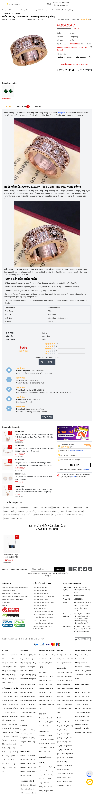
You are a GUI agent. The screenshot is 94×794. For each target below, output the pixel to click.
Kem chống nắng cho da (13, 518)
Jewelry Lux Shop (67, 444)
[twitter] (85, 569)
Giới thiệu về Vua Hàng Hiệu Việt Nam (15, 587)
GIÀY (59, 718)
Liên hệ (4, 605)
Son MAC (66, 507)
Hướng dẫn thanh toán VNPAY (12, 599)
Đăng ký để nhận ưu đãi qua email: (14, 569)
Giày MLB (25, 515)
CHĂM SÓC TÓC (44, 731)
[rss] (90, 569)
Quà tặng (21, 511)
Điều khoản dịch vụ (39, 608)
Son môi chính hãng (11, 515)
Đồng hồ (35, 507)
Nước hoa (79, 511)
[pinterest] (80, 569)
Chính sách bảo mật (40, 605)
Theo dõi (87, 445)
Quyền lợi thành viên (40, 620)
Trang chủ (5, 10)
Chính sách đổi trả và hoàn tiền (43, 596)
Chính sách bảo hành (40, 590)
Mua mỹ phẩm (9, 511)
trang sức (61, 113)
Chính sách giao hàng (40, 593)
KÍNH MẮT (42, 714)
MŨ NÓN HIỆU (25, 751)
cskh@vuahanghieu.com (82, 602)
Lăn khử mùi (77, 507)
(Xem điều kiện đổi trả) (76, 450)
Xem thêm (47, 417)
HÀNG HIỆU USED (45, 757)
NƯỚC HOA (43, 672)
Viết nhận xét (47, 362)
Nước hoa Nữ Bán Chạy (41, 515)
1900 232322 (65, 5)
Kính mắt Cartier (67, 511)
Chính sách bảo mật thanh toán (43, 602)
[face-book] (70, 569)
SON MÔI (60, 651)
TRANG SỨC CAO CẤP (83, 651)
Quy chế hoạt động (8, 590)
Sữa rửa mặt (24, 507)
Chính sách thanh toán (40, 599)
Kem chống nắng (10, 507)
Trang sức (40, 19)
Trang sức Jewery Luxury (29, 10)
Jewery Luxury (14, 10)
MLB (86, 507)
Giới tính (10, 333)
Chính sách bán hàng (40, 587)
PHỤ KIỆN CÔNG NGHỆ (46, 651)
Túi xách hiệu (46, 507)
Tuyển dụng (6, 602)
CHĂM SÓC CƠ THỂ (27, 781)
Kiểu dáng (10, 339)
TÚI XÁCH (5, 651)
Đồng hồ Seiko (57, 515)
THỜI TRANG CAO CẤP (10, 688)
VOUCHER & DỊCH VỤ (27, 684)
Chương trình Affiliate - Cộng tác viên (14, 596)
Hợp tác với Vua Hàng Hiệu (11, 593)
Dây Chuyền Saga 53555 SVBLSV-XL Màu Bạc (11, 556)
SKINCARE (24, 651)
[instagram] (75, 569)
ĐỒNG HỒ (23, 726)
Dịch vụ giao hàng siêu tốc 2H (43, 614)
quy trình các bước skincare (48, 511)
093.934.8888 (64, 3)
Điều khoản (23, 639)
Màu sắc (9, 336)
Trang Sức (31, 511)
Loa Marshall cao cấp (74, 515)
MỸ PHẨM (42, 763)
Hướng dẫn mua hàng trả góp (43, 623)
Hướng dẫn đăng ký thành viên (43, 617)
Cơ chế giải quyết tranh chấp (43, 611)
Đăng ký (86, 469)
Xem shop (74, 465)
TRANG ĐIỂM (61, 668)
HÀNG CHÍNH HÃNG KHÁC (82, 686)
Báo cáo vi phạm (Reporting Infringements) (42, 627)
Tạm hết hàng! (74, 64)
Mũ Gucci (56, 507)
